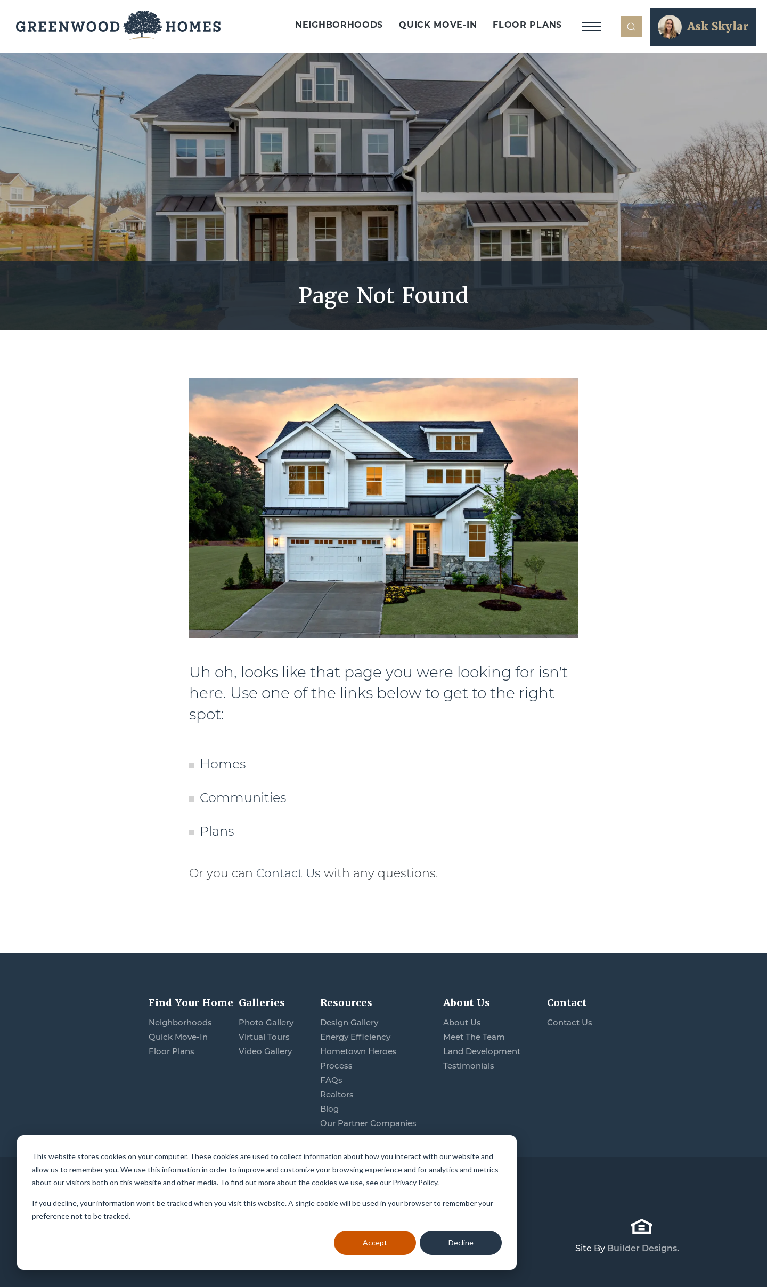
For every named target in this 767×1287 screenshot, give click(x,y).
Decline (461, 1242)
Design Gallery (349, 1022)
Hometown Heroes (358, 1051)
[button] (631, 26)
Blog (329, 1109)
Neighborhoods (339, 25)
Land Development (481, 1051)
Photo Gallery (266, 1022)
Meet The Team (474, 1037)
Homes (223, 764)
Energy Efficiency (355, 1037)
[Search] (631, 26)
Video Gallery (265, 1051)
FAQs (331, 1080)
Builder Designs (642, 1248)
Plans (217, 831)
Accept (375, 1242)
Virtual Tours (264, 1037)
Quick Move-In (438, 25)
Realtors (337, 1094)
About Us (466, 1003)
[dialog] (267, 1202)
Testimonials (468, 1066)
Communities (243, 797)
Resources (346, 1003)
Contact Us (288, 873)
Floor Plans (527, 25)
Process (336, 1066)
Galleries (262, 1003)
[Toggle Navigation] (591, 26)
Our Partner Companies (368, 1123)
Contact (566, 1003)
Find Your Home (191, 1003)
